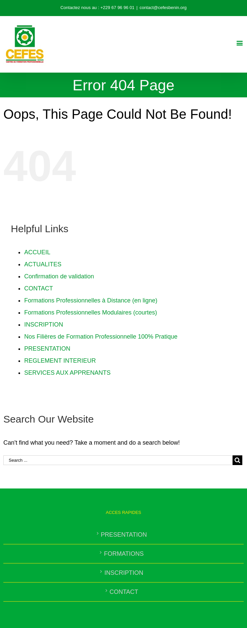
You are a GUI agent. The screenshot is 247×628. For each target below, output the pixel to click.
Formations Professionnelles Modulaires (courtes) (90, 312)
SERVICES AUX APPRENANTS (67, 372)
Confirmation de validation (59, 276)
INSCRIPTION (43, 324)
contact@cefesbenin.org (162, 7)
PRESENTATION (47, 348)
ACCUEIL (37, 252)
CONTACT (38, 288)
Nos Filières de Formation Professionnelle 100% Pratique (100, 336)
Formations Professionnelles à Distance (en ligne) (90, 300)
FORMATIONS (124, 553)
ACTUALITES (42, 264)
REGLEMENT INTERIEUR (60, 360)
